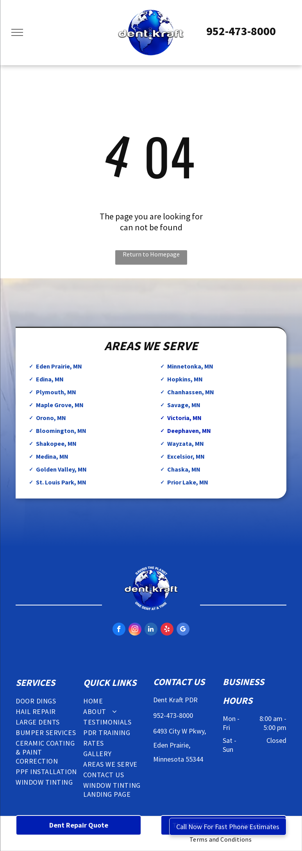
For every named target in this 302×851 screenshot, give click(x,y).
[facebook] (119, 630)
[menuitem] (47, 701)
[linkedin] (151, 630)
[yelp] (167, 630)
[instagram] (135, 630)
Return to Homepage (151, 254)
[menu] (17, 32)
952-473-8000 (241, 30)
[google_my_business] (183, 630)
